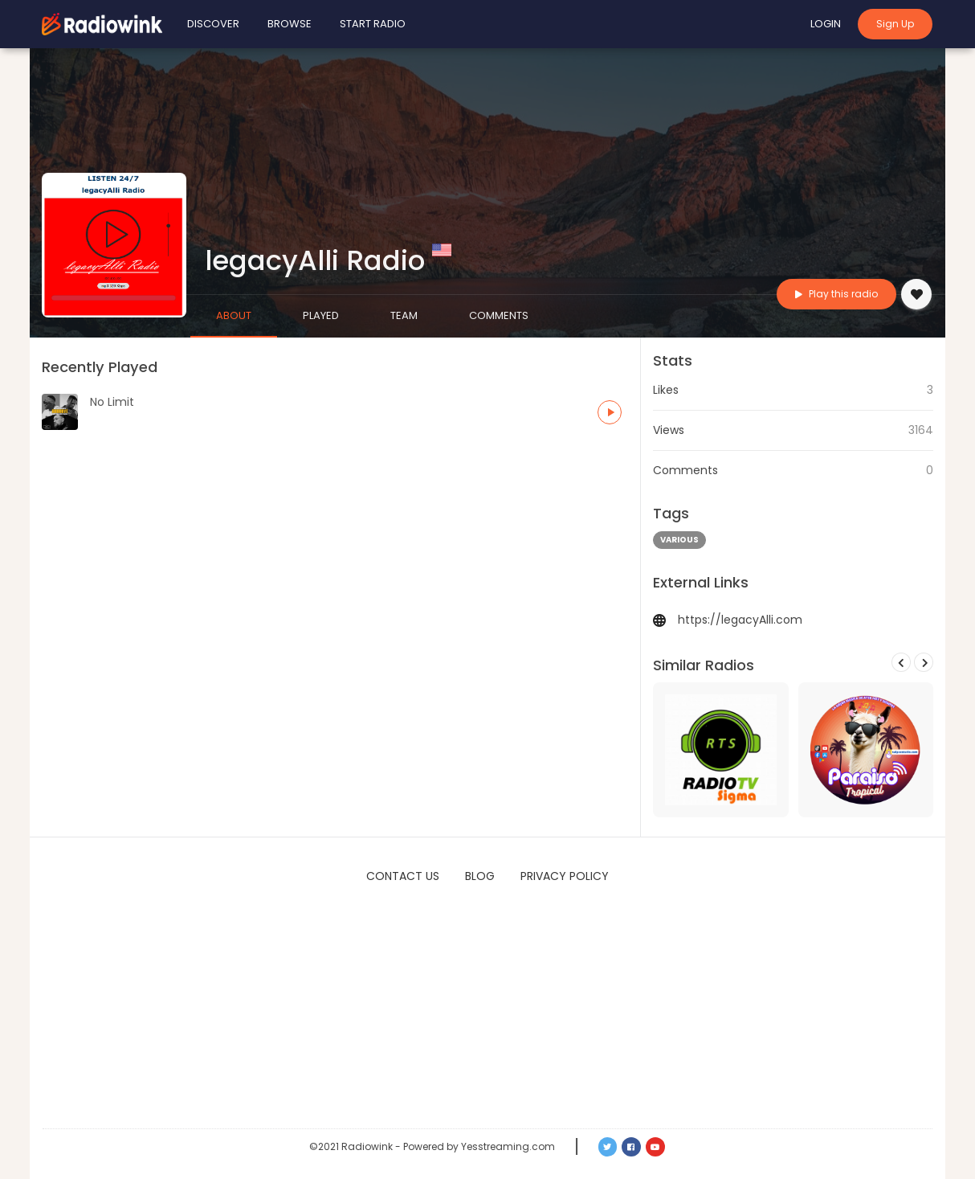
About (233, 315)
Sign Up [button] (895, 24)
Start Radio (373, 23)
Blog (480, 876)
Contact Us (402, 876)
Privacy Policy (564, 876)
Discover (213, 23)
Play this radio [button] (836, 294)
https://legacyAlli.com (740, 620)
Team (404, 315)
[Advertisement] (487, 1007)
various (679, 539)
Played (321, 315)
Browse (289, 23)
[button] (610, 412)
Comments (498, 315)
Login (825, 23)
